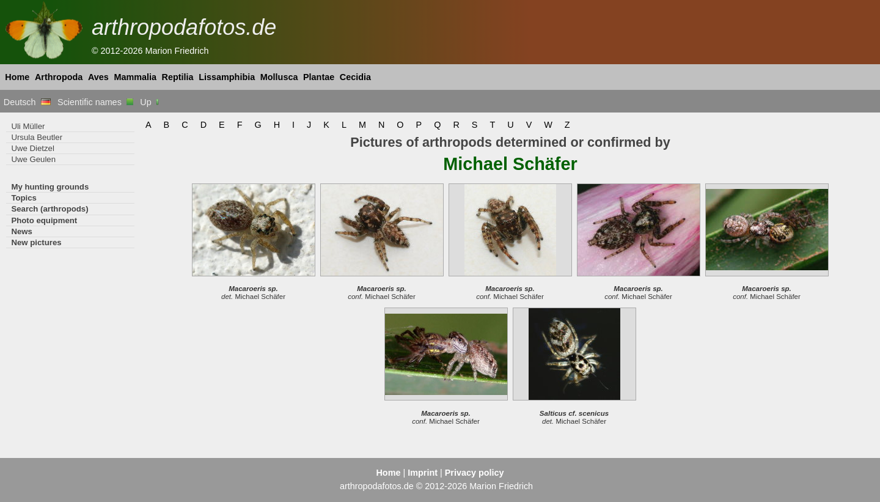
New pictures (36, 242)
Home (17, 77)
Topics (24, 197)
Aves (98, 77)
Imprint (423, 473)
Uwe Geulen (33, 159)
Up (150, 102)
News (21, 231)
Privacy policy (474, 473)
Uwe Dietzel (32, 148)
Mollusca (279, 77)
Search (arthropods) (49, 208)
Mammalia (135, 77)
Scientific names (95, 102)
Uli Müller (28, 126)
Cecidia (355, 77)
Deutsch (27, 102)
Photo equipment (44, 220)
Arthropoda (58, 77)
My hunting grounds (50, 186)
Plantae (318, 77)
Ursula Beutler (36, 137)
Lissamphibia (227, 77)
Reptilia (178, 77)
